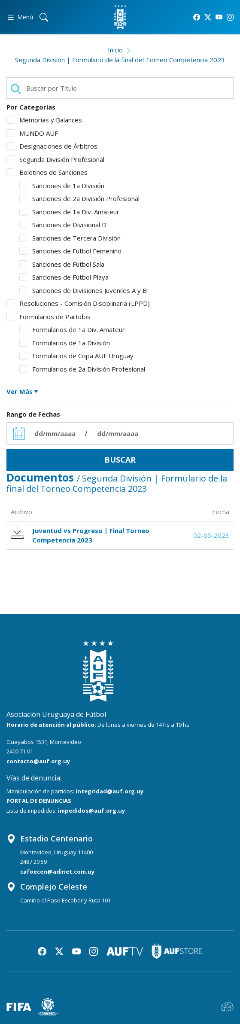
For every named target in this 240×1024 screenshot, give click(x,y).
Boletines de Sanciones (47, 172)
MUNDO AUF (32, 133)
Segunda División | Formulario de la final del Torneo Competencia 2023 (120, 59)
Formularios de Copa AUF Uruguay (76, 355)
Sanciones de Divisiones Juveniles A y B (83, 290)
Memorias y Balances (44, 120)
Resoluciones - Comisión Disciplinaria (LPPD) (78, 303)
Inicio (115, 50)
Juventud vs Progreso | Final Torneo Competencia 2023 (80, 535)
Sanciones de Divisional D (62, 224)
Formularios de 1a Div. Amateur (72, 329)
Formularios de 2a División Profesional (82, 369)
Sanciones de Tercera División (70, 238)
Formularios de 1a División (64, 342)
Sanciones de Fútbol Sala (61, 264)
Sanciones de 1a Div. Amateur (69, 211)
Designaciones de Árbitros (51, 146)
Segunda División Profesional (55, 159)
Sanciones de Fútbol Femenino (70, 251)
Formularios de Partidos (48, 316)
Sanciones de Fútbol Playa (64, 277)
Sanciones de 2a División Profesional (79, 198)
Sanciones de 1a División (61, 185)
